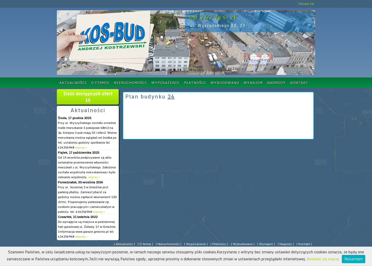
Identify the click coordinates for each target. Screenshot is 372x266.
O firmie (100, 82)
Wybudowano (225, 82)
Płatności (195, 82)
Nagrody (276, 82)
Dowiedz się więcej (323, 259)
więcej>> (80, 147)
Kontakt (299, 82)
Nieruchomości (130, 82)
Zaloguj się (306, 3)
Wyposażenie (165, 82)
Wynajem (253, 82)
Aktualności (73, 82)
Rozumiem (353, 259)
